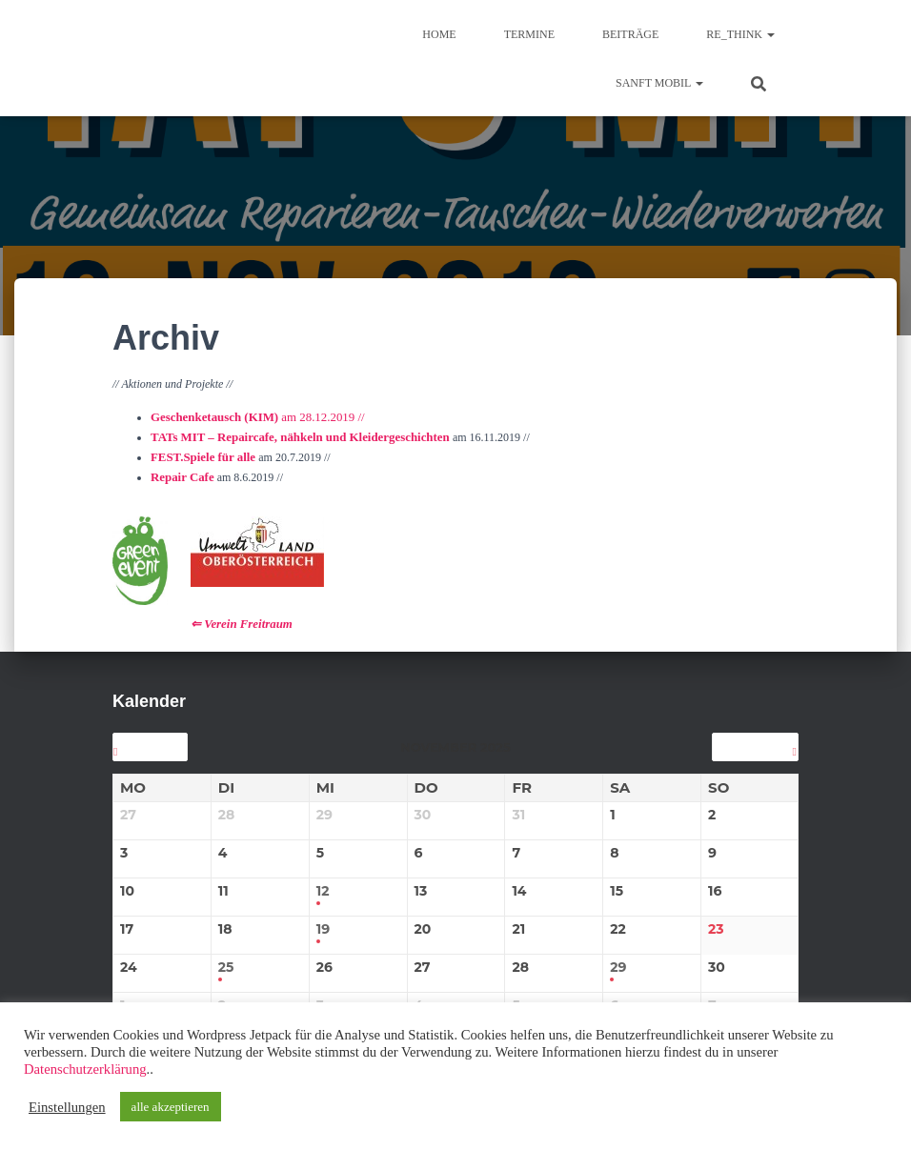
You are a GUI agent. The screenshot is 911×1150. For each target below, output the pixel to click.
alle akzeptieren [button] (171, 1107)
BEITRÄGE (630, 34)
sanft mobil (659, 83)
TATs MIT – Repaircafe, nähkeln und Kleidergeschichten (291, 435)
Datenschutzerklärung (85, 1069)
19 (323, 922)
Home (439, 34)
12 (323, 884)
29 (618, 960)
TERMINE (529, 34)
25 (226, 960)
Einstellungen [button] (67, 1107)
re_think (740, 34)
